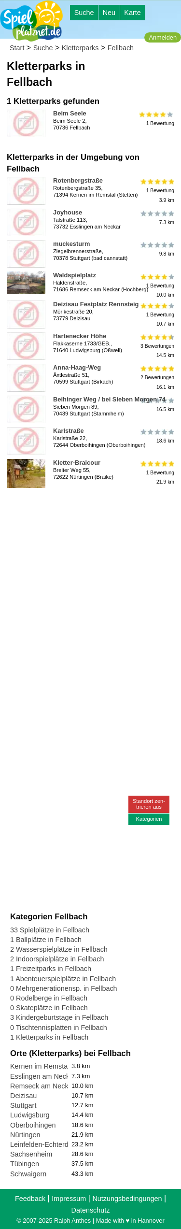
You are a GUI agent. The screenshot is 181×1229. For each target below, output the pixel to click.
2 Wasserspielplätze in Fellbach (59, 949)
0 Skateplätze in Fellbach (49, 1008)
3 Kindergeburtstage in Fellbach (59, 1017)
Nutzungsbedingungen (127, 1198)
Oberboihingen (33, 1125)
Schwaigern (28, 1174)
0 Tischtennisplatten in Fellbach (58, 1027)
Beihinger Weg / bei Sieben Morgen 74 (109, 399)
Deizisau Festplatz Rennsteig (96, 304)
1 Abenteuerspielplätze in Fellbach (63, 979)
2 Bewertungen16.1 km (156, 377)
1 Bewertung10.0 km (156, 285)
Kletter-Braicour (76, 462)
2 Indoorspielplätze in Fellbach (57, 959)
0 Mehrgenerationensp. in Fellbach (63, 988)
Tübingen (24, 1164)
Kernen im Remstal (39, 1066)
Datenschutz (90, 1210)
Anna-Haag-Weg (77, 367)
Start (17, 48)
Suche (84, 12)
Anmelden (163, 37)
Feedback (30, 1198)
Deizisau (23, 1096)
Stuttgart (23, 1105)
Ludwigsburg (30, 1115)
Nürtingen (25, 1135)
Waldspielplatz (74, 275)
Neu (109, 12)
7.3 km (156, 218)
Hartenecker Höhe (79, 336)
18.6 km (156, 436)
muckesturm (71, 243)
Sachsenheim (31, 1154)
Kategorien (149, 819)
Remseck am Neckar (42, 1086)
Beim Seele (69, 113)
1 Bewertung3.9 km (156, 190)
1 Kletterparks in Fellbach (49, 1037)
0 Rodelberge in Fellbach (48, 998)
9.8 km (156, 249)
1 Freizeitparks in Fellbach (50, 968)
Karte (132, 12)
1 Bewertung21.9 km (156, 473)
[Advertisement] (90, 582)
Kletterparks (80, 48)
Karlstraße (68, 430)
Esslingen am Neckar (43, 1076)
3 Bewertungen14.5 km (156, 346)
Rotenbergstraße (78, 180)
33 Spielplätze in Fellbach (49, 930)
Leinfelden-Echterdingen (47, 1144)
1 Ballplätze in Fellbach (46, 939)
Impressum (69, 1198)
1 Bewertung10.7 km (156, 314)
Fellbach (121, 48)
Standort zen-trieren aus (149, 803)
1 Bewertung (156, 119)
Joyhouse (67, 212)
